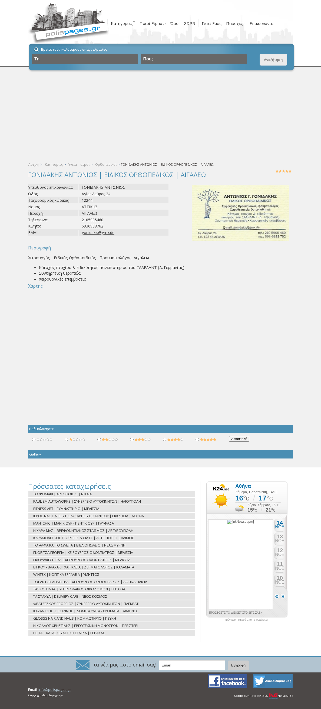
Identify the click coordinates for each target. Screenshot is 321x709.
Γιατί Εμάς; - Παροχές (222, 23)
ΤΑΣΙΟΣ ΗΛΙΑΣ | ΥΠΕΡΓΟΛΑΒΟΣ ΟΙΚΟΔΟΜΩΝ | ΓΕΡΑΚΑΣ (79, 589)
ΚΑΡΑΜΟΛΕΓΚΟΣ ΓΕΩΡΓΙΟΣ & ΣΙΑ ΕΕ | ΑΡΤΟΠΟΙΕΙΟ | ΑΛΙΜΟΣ (83, 537)
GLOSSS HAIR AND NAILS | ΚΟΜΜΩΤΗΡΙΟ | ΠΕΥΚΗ (74, 618)
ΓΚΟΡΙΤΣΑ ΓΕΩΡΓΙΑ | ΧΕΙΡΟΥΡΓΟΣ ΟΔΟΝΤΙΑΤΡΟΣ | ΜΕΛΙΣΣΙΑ (83, 552)
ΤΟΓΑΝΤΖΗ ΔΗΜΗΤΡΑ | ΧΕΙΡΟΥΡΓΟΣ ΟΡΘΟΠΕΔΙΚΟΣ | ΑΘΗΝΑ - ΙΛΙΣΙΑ (90, 581)
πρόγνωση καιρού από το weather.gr (246, 620)
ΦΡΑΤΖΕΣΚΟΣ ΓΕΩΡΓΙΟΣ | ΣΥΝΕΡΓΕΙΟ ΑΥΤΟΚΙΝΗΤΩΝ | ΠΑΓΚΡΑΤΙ (86, 603)
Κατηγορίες (122, 23)
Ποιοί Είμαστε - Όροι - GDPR (167, 23)
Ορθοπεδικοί (106, 164)
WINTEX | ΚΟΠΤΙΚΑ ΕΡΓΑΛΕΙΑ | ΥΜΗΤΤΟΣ (66, 574)
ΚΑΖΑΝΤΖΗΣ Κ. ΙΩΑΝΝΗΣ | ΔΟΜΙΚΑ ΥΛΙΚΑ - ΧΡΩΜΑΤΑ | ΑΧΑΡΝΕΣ (85, 611)
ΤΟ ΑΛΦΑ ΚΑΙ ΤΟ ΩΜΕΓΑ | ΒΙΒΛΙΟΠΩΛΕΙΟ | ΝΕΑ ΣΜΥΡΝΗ (79, 545)
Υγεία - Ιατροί (79, 164)
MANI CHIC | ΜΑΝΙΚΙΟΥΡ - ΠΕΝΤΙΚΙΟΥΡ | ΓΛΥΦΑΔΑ (73, 523)
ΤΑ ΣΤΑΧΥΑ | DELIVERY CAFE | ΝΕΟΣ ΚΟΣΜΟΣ (70, 596)
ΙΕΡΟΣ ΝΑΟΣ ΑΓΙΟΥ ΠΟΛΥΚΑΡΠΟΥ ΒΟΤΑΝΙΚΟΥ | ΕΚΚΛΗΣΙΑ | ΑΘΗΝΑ (88, 515)
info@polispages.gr (54, 689)
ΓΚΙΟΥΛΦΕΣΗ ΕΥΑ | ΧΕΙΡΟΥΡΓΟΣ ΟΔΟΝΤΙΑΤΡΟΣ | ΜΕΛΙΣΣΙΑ (81, 559)
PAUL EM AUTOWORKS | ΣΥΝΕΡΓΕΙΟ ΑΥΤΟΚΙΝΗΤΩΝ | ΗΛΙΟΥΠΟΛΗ (87, 501)
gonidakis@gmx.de (98, 232)
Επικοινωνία (261, 23)
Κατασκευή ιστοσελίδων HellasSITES (263, 696)
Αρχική (33, 164)
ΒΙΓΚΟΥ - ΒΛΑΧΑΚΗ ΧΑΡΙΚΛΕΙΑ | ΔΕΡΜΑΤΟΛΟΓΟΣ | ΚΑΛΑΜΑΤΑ (83, 567)
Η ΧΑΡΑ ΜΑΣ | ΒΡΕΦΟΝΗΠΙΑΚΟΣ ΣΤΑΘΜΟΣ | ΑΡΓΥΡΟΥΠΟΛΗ (83, 530)
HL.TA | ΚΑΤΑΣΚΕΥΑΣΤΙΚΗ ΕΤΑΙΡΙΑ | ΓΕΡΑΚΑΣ (69, 632)
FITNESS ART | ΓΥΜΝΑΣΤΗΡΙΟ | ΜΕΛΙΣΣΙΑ (66, 508)
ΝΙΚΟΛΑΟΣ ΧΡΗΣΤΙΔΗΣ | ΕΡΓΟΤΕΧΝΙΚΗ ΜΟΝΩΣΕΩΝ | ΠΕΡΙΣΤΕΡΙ (85, 625)
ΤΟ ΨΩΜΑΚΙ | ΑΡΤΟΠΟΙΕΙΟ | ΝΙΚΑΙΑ (62, 494)
